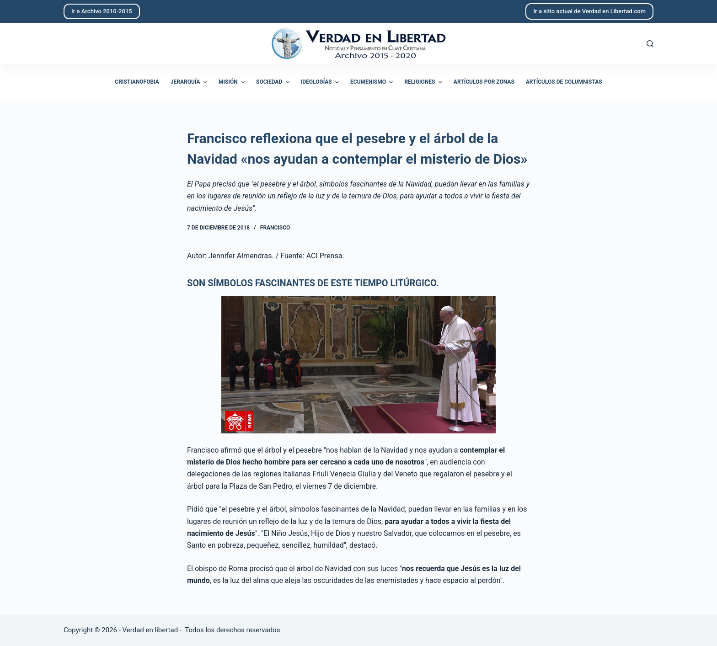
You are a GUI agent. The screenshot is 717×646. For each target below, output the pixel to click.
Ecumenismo (372, 82)
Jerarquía (190, 82)
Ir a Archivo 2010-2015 (101, 11)
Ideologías (321, 82)
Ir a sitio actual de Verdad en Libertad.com (589, 11)
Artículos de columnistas (564, 82)
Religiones (424, 82)
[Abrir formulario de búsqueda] (650, 43)
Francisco (275, 227)
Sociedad (274, 82)
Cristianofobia (137, 82)
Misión (233, 82)
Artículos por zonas (484, 82)
